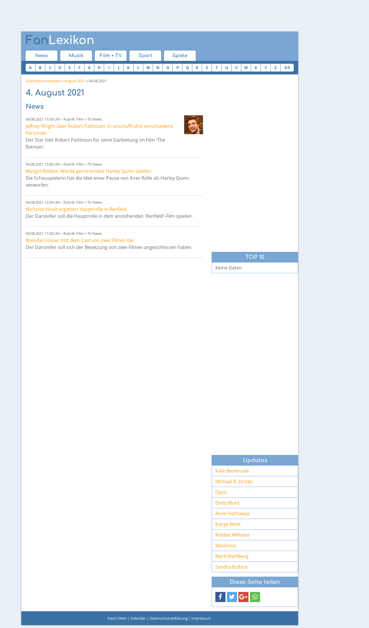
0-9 (287, 67)
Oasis (221, 492)
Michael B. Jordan (234, 481)
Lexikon (60, 40)
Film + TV (111, 55)
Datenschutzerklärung (169, 618)
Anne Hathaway (232, 513)
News (41, 55)
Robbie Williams (232, 535)
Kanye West (228, 524)
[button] (220, 597)
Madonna (225, 545)
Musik (76, 55)
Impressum (201, 618)
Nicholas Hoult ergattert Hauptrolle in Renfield (76, 209)
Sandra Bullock (231, 567)
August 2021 (74, 80)
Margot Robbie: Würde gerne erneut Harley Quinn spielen (88, 171)
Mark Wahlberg (231, 556)
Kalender (53, 80)
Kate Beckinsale (232, 471)
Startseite (34, 80)
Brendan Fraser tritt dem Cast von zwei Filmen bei (80, 240)
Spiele (179, 55)
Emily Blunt (227, 503)
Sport (145, 55)
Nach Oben (117, 618)
